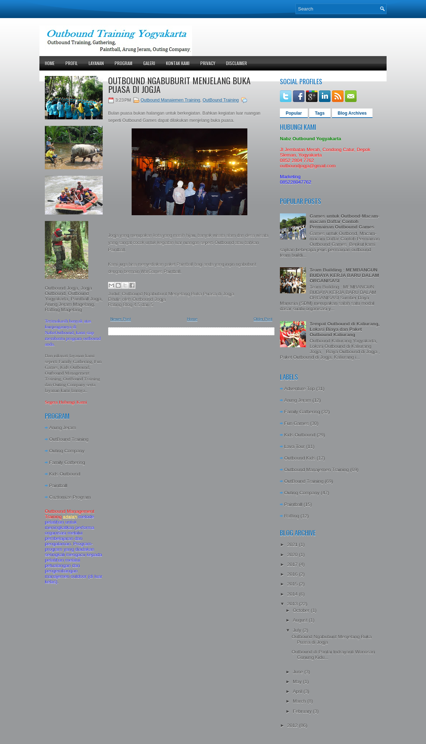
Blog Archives (352, 113)
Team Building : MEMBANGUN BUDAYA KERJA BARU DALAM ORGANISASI (344, 275)
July (298, 630)
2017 (293, 564)
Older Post (263, 319)
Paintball (58, 485)
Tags (320, 113)
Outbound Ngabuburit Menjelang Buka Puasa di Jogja (179, 84)
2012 (293, 725)
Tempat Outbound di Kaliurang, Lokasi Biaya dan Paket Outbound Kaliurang (344, 329)
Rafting (291, 516)
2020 (293, 554)
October (302, 610)
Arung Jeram (62, 427)
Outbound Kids (299, 458)
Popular (294, 113)
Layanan (96, 63)
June (298, 672)
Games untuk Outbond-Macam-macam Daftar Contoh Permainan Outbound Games (344, 221)
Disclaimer (236, 63)
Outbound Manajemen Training (170, 100)
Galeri (149, 63)
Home (50, 63)
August (301, 620)
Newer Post (120, 319)
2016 (293, 574)
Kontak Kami (177, 63)
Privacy (207, 63)
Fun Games (296, 423)
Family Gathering (67, 462)
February (303, 711)
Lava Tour (294, 446)
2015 (293, 584)
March (300, 701)
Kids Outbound (64, 474)
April (298, 691)
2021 (293, 544)
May (298, 681)
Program (123, 63)
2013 (293, 604)
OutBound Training (68, 439)
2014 (293, 594)
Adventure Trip (299, 388)
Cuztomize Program (70, 497)
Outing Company (67, 451)
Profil (71, 63)
